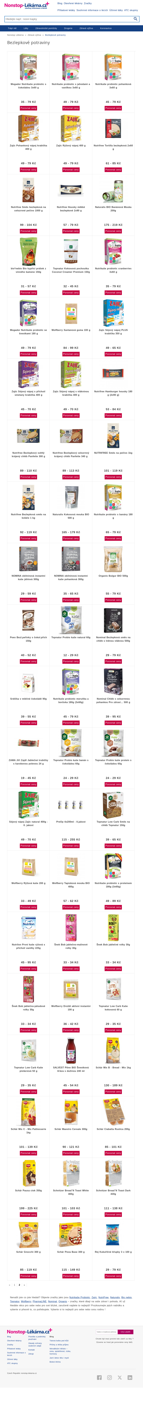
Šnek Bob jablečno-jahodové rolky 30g (28, 1008)
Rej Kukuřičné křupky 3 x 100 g (113, 1252)
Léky (26, 28)
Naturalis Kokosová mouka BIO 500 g (71, 516)
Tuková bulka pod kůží (59, 1381)
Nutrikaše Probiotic (79, 1297)
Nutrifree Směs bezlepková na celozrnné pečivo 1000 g (28, 209)
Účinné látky (116, 10)
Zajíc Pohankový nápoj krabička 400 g (28, 147)
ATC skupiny (131, 10)
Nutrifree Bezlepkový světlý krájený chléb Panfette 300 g (28, 455)
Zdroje (31, 1394)
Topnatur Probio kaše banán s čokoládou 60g (71, 762)
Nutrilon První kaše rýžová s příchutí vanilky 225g (28, 946)
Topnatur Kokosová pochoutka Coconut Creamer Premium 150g (71, 270)
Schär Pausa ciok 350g (28, 1190)
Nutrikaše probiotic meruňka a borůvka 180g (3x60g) (71, 700)
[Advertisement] (71, 1336)
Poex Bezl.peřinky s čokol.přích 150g (28, 639)
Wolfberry (26, 1301)
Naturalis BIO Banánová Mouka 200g (113, 209)
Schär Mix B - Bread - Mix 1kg (113, 1067)
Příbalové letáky (66, 10)
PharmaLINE (40, 1301)
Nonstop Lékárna (15, 35)
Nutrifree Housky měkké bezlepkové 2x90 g (71, 209)
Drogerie (68, 28)
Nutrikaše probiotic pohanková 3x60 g (113, 86)
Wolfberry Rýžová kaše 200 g (28, 883)
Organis (62, 1301)
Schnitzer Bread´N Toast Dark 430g (113, 1192)
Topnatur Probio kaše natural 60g (71, 637)
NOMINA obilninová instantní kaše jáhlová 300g (28, 578)
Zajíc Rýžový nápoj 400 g (71, 145)
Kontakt (31, 1390)
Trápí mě (12, 28)
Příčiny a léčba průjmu (59, 1385)
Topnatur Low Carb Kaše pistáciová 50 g (28, 1069)
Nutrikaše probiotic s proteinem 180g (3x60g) (113, 885)
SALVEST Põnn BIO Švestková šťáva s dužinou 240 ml (71, 1069)
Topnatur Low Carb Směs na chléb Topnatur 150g (113, 823)
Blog (59, 3)
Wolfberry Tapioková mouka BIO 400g (71, 885)
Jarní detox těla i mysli (59, 1398)
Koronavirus (106, 28)
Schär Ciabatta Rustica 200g (113, 1129)
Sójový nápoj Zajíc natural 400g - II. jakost (28, 823)
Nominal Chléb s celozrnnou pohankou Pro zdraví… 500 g (113, 700)
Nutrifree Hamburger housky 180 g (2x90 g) (113, 393)
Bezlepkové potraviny (55, 35)
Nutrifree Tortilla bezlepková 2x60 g (113, 147)
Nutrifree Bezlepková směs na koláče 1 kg (28, 516)
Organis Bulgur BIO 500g (113, 576)
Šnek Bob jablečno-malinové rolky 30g (71, 946)
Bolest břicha (55, 1402)
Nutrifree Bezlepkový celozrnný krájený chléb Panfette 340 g (71, 455)
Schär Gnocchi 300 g (28, 1252)
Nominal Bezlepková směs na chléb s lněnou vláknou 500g (113, 639)
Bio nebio (126, 1297)
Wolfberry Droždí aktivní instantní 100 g (71, 1008)
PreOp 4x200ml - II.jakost (71, 822)
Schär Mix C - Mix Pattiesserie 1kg (28, 1131)
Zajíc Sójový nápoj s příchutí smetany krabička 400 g (28, 393)
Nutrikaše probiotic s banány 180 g (113, 516)
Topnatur (14, 1301)
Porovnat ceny (28, 108)
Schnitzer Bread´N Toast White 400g (71, 1192)
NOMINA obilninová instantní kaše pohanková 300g (71, 578)
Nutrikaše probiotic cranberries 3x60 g (113, 270)
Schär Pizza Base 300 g (71, 1252)
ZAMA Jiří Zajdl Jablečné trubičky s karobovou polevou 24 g (28, 762)
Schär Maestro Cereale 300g (70, 1129)
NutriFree (103, 1297)
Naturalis (115, 1297)
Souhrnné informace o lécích (92, 10)
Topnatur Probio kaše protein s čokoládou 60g (113, 762)
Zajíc (94, 1297)
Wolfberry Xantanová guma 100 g (71, 330)
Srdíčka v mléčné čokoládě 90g (28, 699)
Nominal (52, 1301)
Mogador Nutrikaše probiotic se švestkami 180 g (28, 332)
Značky (88, 3)
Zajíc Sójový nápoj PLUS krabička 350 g (113, 332)
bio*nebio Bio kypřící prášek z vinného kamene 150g (28, 270)
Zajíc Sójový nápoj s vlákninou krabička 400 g (71, 393)
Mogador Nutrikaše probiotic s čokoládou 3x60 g (28, 86)
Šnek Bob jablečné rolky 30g (113, 944)
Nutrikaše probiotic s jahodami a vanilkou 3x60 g (71, 86)
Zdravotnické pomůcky (46, 28)
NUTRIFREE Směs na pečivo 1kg (113, 453)
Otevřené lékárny (73, 3)
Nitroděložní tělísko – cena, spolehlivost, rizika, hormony (60, 1391)
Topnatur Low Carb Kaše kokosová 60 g (113, 1008)
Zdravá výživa (86, 28)
